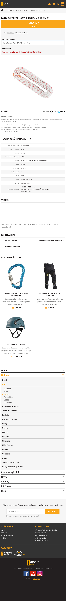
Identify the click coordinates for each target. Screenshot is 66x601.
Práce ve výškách (10, 491)
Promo (5, 469)
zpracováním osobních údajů (29, 535)
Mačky (5, 452)
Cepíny (5, 447)
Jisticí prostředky (9, 430)
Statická (24, 10)
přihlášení (10, 33)
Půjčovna (6, 505)
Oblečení (6, 473)
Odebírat (52, 531)
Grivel (4, 496)
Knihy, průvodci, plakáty (12, 486)
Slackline (6, 460)
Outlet (4, 390)
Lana (17, 10)
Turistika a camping (10, 482)
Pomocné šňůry (8, 416)
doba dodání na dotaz (33, 52)
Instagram (39, 593)
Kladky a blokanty (9, 439)
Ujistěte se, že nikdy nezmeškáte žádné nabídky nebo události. (35, 525)
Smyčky (5, 456)
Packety (5, 434)
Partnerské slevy (41, 555)
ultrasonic (7, 129)
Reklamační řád (40, 552)
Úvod (2, 10)
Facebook (26, 593)
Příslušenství (8, 422)
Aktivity (5, 501)
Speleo (6, 411)
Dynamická (7, 408)
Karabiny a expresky (10, 426)
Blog (3, 510)
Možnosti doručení (41, 560)
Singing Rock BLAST (16, 364)
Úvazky (5, 399)
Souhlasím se (24, 535)
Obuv (4, 477)
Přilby (4, 443)
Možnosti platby (40, 557)
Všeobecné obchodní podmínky (46, 549)
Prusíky (6, 419)
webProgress (36, 598)
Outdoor (9, 10)
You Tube (33, 593)
